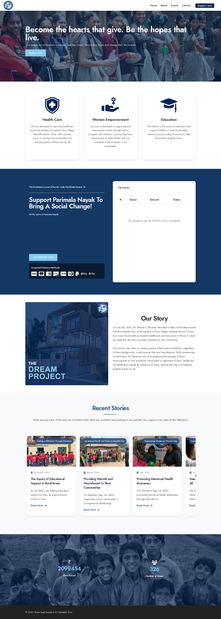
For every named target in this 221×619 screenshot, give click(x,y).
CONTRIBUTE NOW (43, 257)
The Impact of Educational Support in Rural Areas (47, 481)
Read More (39, 505)
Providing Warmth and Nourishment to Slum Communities (98, 483)
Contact (186, 5)
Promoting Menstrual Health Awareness (155, 481)
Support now (205, 5)
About (163, 5)
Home (153, 5)
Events (174, 5)
